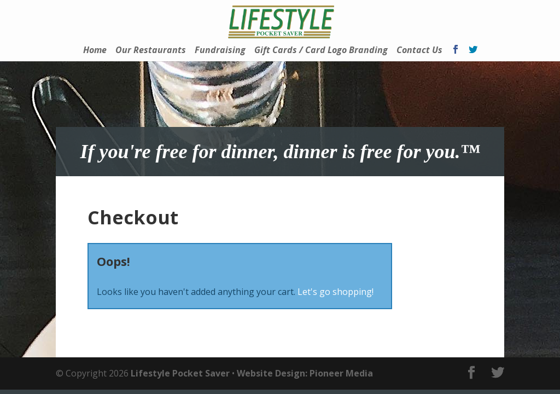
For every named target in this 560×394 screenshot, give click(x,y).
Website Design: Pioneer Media (305, 373)
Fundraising (220, 51)
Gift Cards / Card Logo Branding (321, 51)
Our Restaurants (150, 51)
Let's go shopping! (336, 292)
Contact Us (419, 51)
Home (95, 51)
